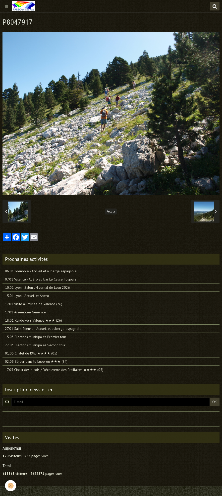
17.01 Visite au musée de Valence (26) (33, 304)
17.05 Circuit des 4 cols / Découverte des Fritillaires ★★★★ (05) (54, 369)
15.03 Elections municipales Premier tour (35, 337)
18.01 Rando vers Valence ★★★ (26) (33, 320)
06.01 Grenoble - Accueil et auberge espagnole (41, 271)
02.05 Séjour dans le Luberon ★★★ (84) (36, 361)
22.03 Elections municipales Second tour (35, 345)
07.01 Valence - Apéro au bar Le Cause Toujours (40, 279)
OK (214, 402)
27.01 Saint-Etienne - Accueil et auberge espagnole (43, 328)
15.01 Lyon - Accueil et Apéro (27, 295)
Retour (111, 211)
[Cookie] (10, 485)
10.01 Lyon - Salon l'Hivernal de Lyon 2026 (37, 287)
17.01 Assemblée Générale (25, 312)
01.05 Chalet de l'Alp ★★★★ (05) (31, 353)
